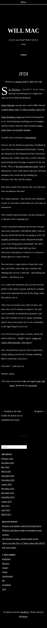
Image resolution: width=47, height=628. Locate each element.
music (12, 385)
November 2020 (7, 480)
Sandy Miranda (7, 105)
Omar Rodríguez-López (11, 117)
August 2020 (6, 484)
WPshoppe (23, 616)
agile (38, 381)
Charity (5, 568)
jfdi (43, 381)
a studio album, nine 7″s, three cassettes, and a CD (22, 109)
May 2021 (5, 467)
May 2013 (5, 506)
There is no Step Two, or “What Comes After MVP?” (23, 543)
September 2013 (7, 497)
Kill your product (9, 547)
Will (31, 82)
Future (4, 572)
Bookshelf (6, 559)
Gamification (7, 576)
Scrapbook (6, 585)
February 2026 (7, 459)
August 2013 (6, 502)
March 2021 (6, 471)
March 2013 (6, 514)
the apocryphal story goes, (27, 166)
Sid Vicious (14, 89)
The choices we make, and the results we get (20, 539)
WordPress (24, 612)
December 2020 (7, 476)
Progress (40, 411)
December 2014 (7, 489)
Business (5, 563)
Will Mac (23, 30)
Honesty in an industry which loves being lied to (21, 526)
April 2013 (5, 510)
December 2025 (7, 463)
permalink (32, 385)
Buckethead (31, 137)
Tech (4, 589)
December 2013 (7, 493)
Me (40, 82)
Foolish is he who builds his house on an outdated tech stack (11, 415)
